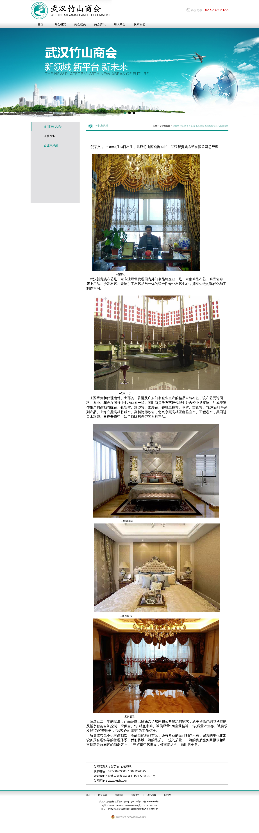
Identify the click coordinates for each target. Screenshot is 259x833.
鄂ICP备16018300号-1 (149, 801)
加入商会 (119, 24)
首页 (40, 24)
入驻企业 (49, 136)
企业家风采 (51, 145)
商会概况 (60, 24)
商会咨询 (135, 794)
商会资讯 (100, 24)
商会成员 (80, 24)
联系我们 (139, 24)
